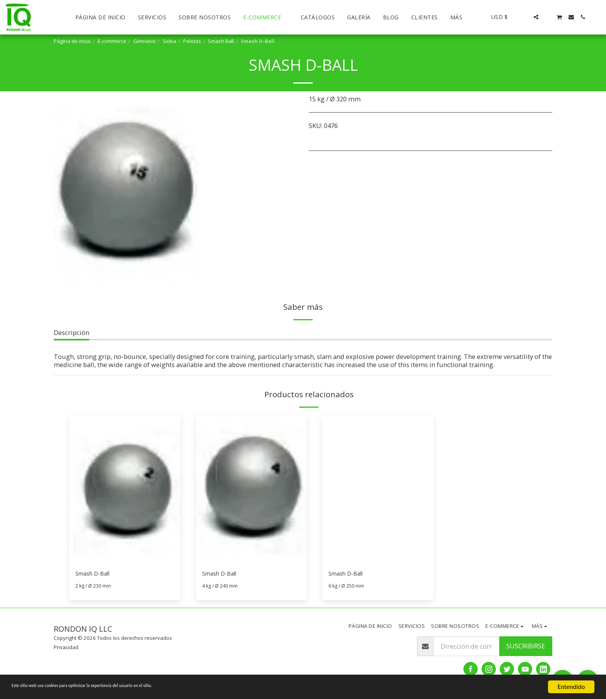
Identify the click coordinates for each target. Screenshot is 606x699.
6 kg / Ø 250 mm (348, 587)
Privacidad (66, 648)
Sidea (169, 41)
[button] (524, 17)
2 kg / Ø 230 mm (94, 587)
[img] (124, 489)
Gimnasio (144, 41)
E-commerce (112, 41)
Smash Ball (221, 41)
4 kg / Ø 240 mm (221, 587)
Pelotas (192, 41)
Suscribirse (525, 647)
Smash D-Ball (95, 574)
